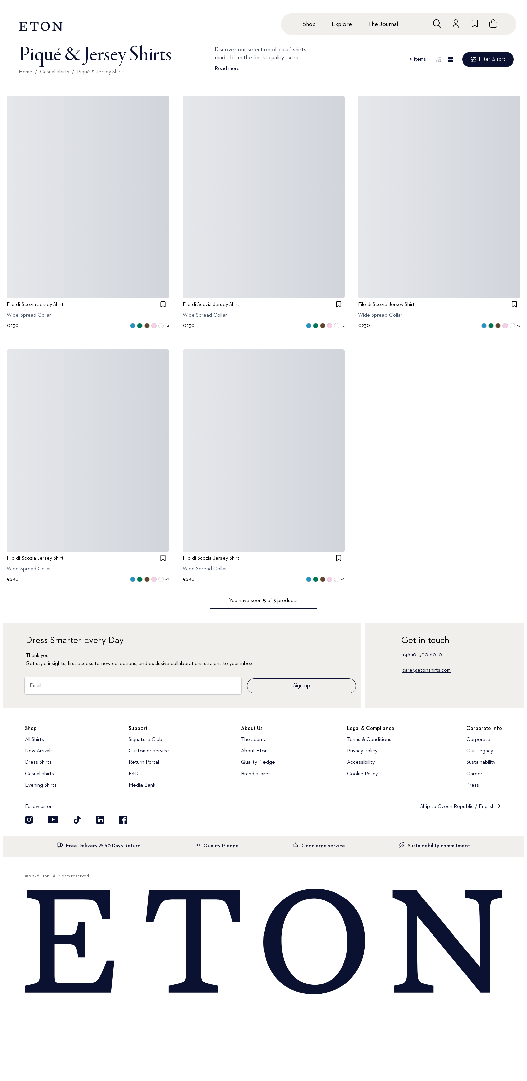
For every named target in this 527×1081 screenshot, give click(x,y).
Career (474, 774)
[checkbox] (163, 304)
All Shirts (34, 739)
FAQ (134, 774)
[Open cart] (493, 23)
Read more (227, 68)
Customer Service (149, 751)
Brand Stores (256, 774)
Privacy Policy (362, 751)
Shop (309, 24)
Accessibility (361, 762)
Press (472, 785)
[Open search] (437, 23)
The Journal (383, 24)
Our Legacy (479, 751)
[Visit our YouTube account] (53, 819)
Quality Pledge (258, 762)
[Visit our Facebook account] (123, 820)
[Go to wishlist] (475, 23)
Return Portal (144, 762)
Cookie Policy (362, 774)
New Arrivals (39, 751)
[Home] (263, 942)
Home (25, 72)
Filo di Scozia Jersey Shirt (35, 304)
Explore (342, 24)
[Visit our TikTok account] (77, 820)
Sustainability (480, 762)
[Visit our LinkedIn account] (100, 820)
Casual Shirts (54, 72)
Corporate (478, 739)
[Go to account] (456, 23)
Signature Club (145, 739)
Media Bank (142, 785)
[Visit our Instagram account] (29, 820)
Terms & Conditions (369, 739)
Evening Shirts (41, 785)
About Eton (254, 751)
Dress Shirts (38, 762)
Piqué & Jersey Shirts (101, 72)
